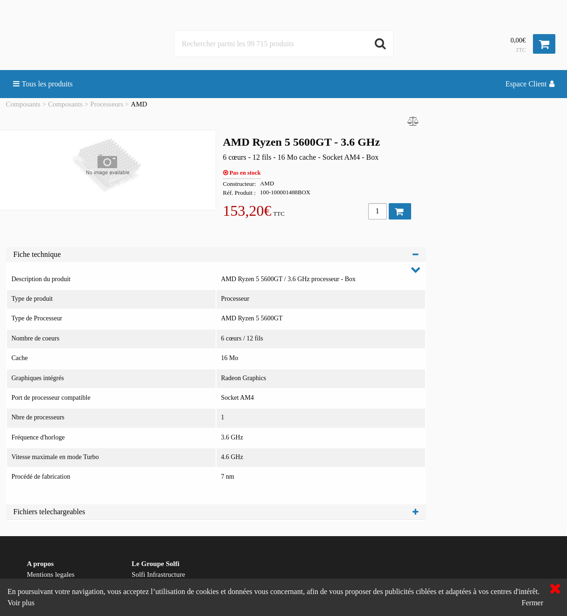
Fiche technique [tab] (216, 254)
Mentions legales (51, 574)
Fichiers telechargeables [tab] (216, 512)
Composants (23, 104)
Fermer (532, 603)
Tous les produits (43, 84)
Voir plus (21, 603)
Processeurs (106, 104)
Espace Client (529, 84)
